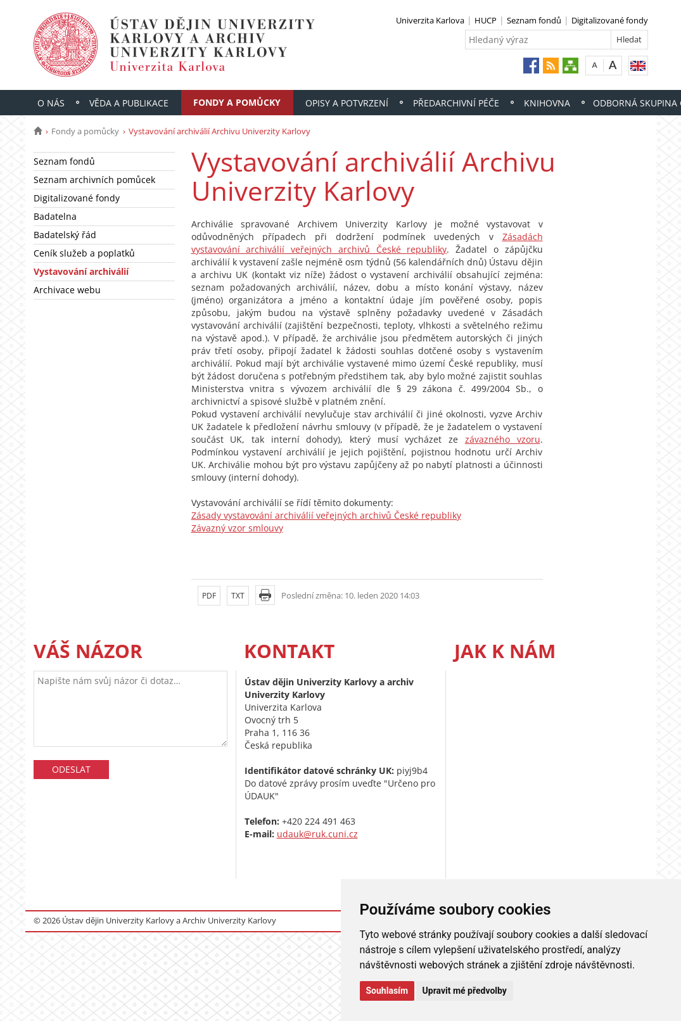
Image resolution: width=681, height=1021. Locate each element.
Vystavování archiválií (81, 271)
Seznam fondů (534, 20)
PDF (209, 595)
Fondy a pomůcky (237, 102)
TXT (238, 595)
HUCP (485, 20)
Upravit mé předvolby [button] (465, 991)
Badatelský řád (65, 235)
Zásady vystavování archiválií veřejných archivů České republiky (326, 515)
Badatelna (55, 216)
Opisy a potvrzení (346, 103)
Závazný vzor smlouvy (237, 528)
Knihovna (547, 103)
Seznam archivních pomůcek (94, 180)
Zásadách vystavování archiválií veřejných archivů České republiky (367, 243)
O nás (51, 103)
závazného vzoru (502, 439)
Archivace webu (67, 290)
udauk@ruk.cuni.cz (317, 834)
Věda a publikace (129, 103)
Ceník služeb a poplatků (84, 253)
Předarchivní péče (456, 103)
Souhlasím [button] (387, 991)
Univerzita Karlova (430, 20)
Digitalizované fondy (609, 20)
